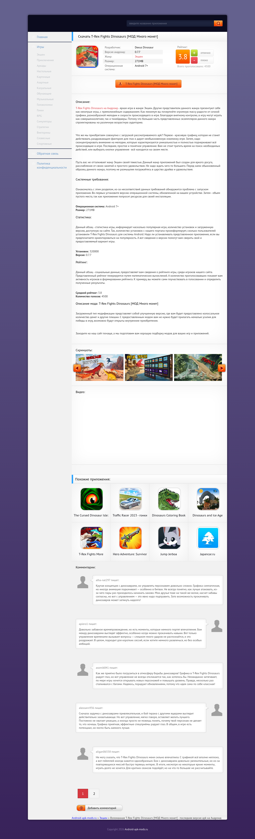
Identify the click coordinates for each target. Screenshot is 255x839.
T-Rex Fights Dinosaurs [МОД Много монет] (152, 84)
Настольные (44, 71)
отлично (200, 53)
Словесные (43, 138)
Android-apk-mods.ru (136, 829)
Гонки (40, 110)
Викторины (43, 132)
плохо (199, 60)
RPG (39, 116)
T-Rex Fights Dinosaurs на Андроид (97, 108)
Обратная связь (45, 153)
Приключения (45, 60)
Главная (40, 37)
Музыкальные (45, 99)
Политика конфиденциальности (49, 165)
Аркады (41, 65)
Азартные (42, 82)
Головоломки (45, 104)
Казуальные (44, 88)
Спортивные (44, 143)
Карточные (43, 77)
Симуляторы (44, 121)
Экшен (41, 54)
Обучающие (44, 93)
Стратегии (43, 127)
